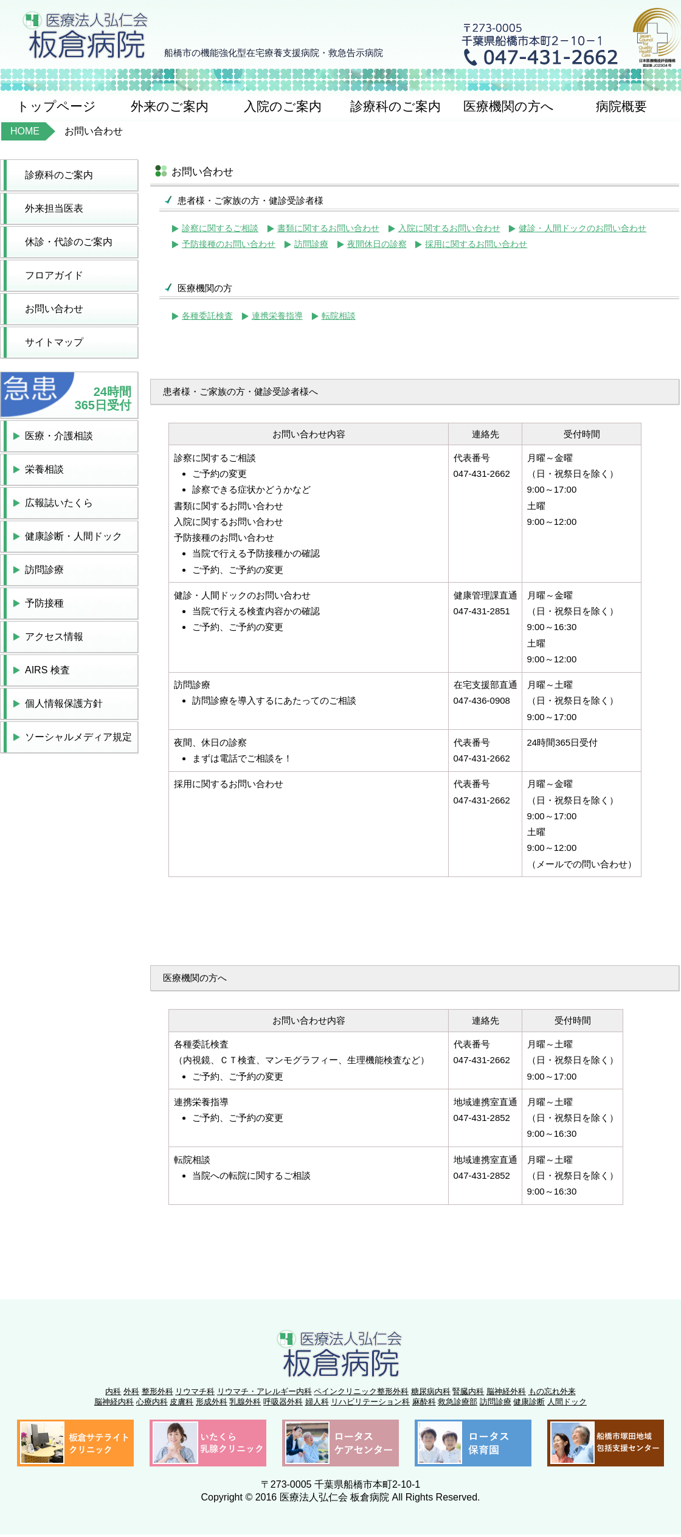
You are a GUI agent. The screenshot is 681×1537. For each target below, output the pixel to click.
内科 (113, 1391)
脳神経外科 (506, 1391)
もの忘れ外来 (552, 1391)
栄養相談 (44, 469)
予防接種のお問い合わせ (228, 244)
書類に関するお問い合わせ (328, 228)
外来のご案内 (170, 106)
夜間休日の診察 (377, 244)
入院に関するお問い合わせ (449, 228)
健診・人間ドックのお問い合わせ (582, 228)
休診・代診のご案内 (68, 242)
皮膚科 (181, 1401)
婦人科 (317, 1401)
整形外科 (157, 1391)
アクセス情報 (54, 636)
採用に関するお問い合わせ (476, 244)
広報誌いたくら (59, 503)
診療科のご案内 (395, 106)
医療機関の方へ (508, 106)
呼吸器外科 (283, 1401)
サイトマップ (54, 342)
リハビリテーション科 (370, 1401)
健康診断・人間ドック (73, 536)
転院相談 (339, 316)
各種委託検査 (207, 316)
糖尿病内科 (431, 1391)
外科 (131, 1391)
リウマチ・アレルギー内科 (264, 1391)
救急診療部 (457, 1401)
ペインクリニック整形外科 (361, 1391)
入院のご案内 (283, 106)
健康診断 (529, 1401)
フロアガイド (54, 275)
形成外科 (211, 1401)
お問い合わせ (54, 309)
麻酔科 (424, 1401)
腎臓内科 (468, 1391)
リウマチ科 (195, 1391)
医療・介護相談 (59, 436)
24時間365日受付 (103, 398)
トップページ (56, 106)
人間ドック (567, 1401)
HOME (25, 131)
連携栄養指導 (277, 316)
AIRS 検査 (47, 670)
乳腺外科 (245, 1401)
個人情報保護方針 (64, 703)
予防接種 (44, 603)
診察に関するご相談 (220, 228)
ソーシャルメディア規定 (78, 737)
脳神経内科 (114, 1401)
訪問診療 (44, 569)
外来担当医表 (54, 208)
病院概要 (621, 106)
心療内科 (152, 1401)
